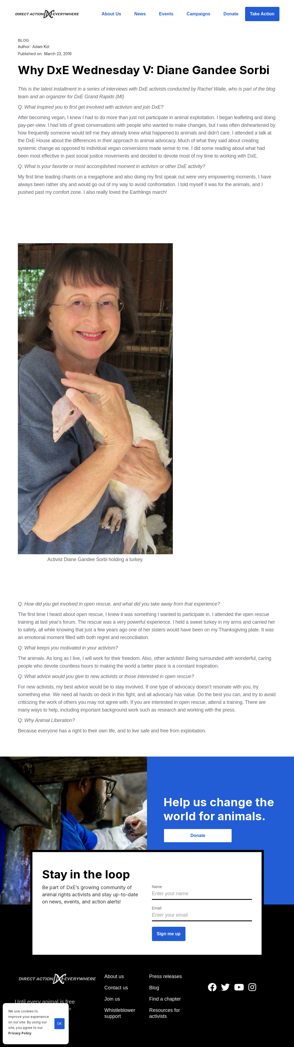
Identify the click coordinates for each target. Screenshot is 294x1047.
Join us (112, 999)
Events (166, 14)
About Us (111, 14)
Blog (154, 987)
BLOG (23, 40)
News (140, 14)
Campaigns (198, 14)
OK (59, 1024)
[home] (50, 14)
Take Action (262, 14)
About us (114, 976)
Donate (230, 14)
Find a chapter (165, 999)
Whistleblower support (119, 1013)
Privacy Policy (19, 1033)
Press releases (165, 976)
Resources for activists (164, 1013)
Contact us (116, 987)
